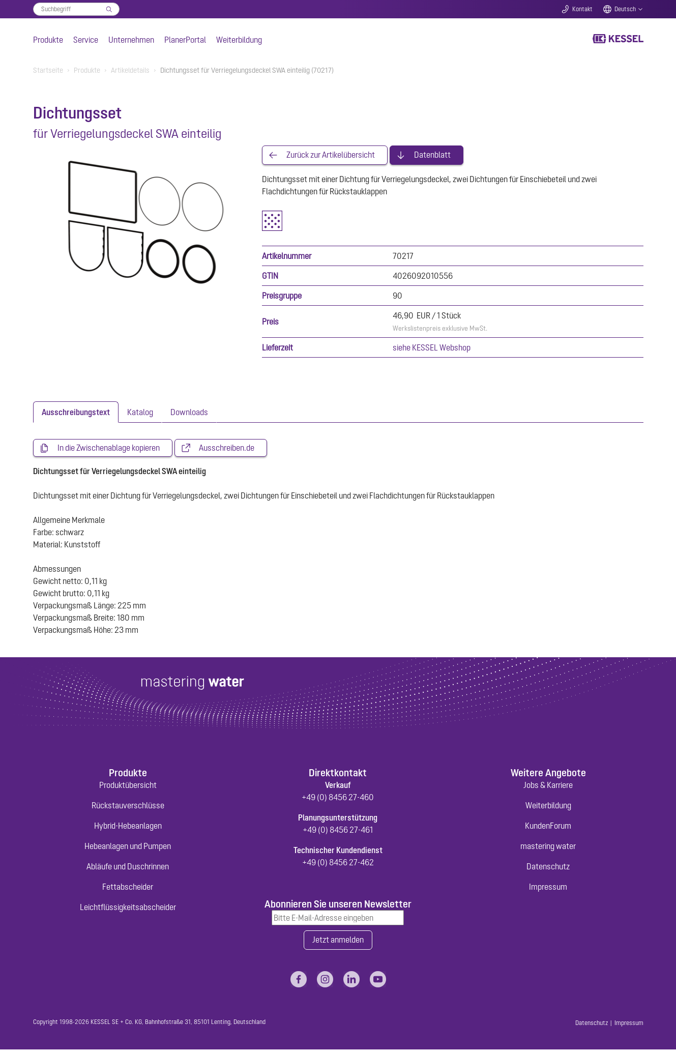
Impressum (548, 889)
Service (85, 39)
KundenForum (548, 828)
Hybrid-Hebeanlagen (128, 828)
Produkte (48, 39)
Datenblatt (432, 155)
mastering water (548, 848)
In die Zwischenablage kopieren (108, 449)
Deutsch (625, 9)
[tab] (76, 413)
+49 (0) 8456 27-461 (338, 832)
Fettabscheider (127, 889)
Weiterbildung (239, 39)
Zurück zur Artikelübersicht (330, 155)
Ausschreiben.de (226, 449)
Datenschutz (548, 868)
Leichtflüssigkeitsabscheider (128, 909)
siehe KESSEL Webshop (432, 348)
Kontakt (582, 9)
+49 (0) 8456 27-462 (338, 864)
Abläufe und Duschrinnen (127, 868)
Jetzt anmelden (338, 943)
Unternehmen (131, 39)
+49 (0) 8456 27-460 (338, 799)
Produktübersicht (128, 787)
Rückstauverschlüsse (128, 807)
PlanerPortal (185, 39)
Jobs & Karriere (548, 787)
